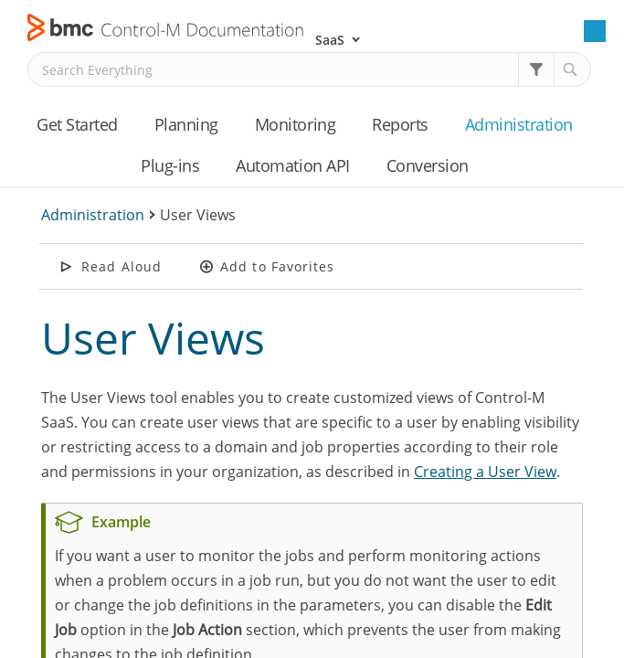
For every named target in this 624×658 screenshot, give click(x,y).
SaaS (329, 39)
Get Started (77, 124)
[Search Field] (309, 69)
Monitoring (295, 124)
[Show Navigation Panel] (595, 31)
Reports (400, 124)
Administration (519, 124)
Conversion (427, 165)
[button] (536, 69)
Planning (186, 124)
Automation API (292, 165)
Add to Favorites (277, 266)
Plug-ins (170, 165)
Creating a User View (485, 472)
